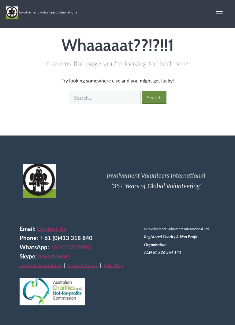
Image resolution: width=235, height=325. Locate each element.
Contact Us (51, 228)
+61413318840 (70, 247)
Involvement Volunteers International (42, 10)
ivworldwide (54, 256)
